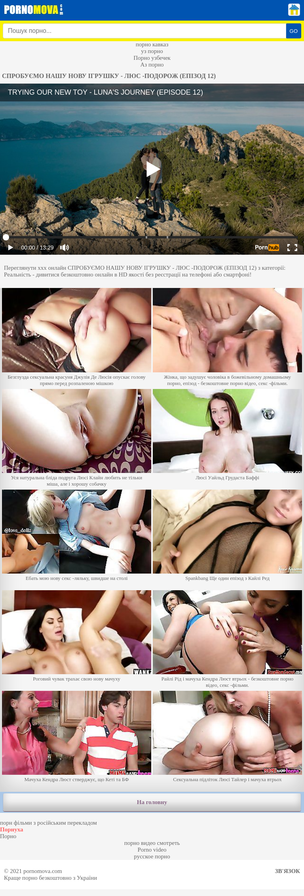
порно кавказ (152, 44)
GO (293, 31)
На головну (152, 802)
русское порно (152, 856)
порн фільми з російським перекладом (48, 823)
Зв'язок (287, 871)
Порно (8, 836)
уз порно (152, 51)
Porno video (152, 849)
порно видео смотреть (152, 843)
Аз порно (151, 64)
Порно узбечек (152, 58)
